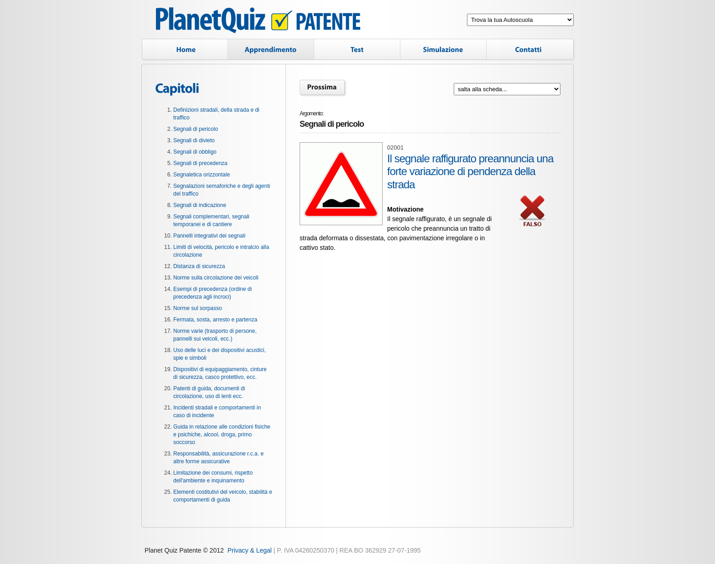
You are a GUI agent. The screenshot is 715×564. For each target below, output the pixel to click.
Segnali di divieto (194, 140)
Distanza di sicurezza (199, 266)
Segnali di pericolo (195, 129)
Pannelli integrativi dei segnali (209, 236)
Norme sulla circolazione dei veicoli (216, 277)
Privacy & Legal (250, 550)
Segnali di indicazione (199, 205)
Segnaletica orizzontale (201, 174)
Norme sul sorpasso (197, 308)
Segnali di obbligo (195, 152)
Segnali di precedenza (200, 163)
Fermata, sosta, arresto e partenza (215, 319)
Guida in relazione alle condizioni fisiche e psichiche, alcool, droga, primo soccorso (221, 434)
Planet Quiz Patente (258, 22)
